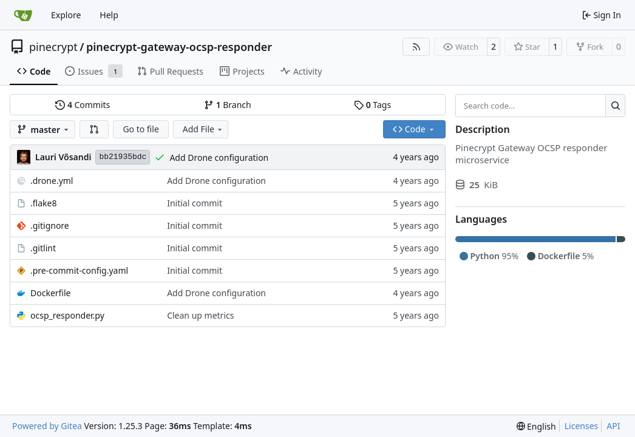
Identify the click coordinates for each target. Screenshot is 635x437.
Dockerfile (50, 293)
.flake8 (43, 203)
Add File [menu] (203, 129)
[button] (94, 129)
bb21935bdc (122, 156)
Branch (227, 104)
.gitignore (49, 225)
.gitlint (43, 248)
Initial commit (194, 203)
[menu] (536, 426)
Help (109, 15)
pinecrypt (53, 47)
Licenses (582, 426)
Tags (372, 104)
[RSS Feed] (416, 47)
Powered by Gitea (47, 426)
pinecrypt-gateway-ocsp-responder (179, 47)
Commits (82, 104)
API (613, 426)
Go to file (140, 129)
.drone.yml (51, 180)
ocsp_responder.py (67, 315)
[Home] (23, 15)
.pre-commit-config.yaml (79, 270)
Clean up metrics (200, 315)
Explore (66, 15)
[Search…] (615, 105)
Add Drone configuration (218, 157)
